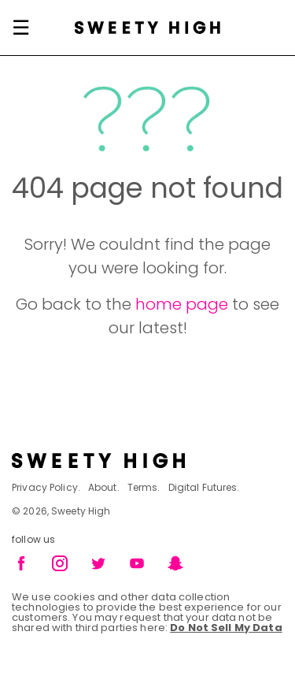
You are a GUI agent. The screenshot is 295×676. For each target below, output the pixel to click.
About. (104, 487)
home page (181, 304)
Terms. (143, 487)
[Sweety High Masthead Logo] (147, 27)
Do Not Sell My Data (226, 627)
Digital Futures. (204, 487)
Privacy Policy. (46, 487)
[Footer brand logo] (147, 460)
